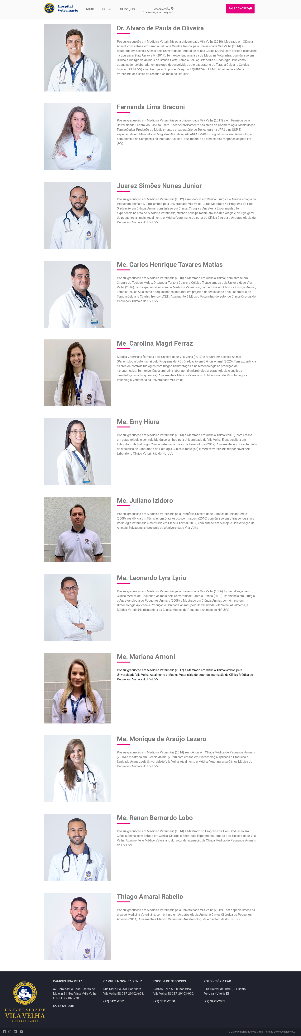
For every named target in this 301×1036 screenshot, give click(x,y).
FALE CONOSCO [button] (240, 8)
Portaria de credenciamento (280, 1031)
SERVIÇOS (127, 9)
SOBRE (107, 9)
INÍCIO (89, 9)
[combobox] (187, 675)
